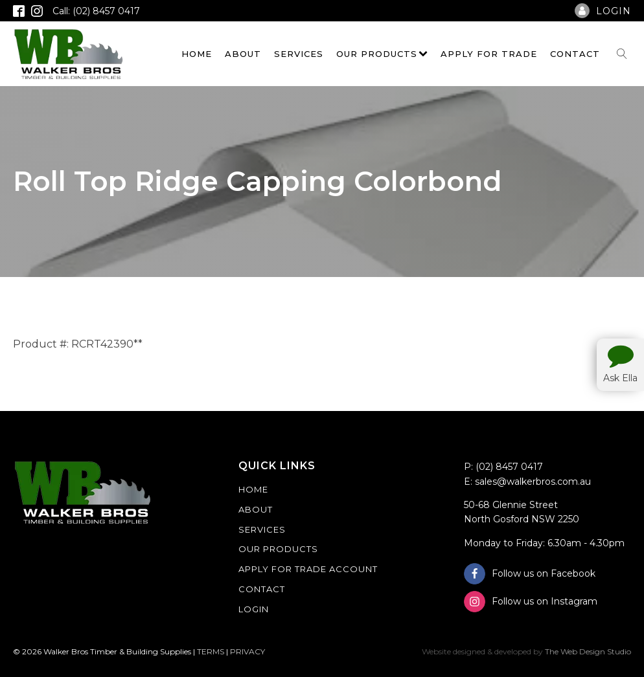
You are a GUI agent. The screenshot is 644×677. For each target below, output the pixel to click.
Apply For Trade (489, 54)
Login (253, 609)
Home (196, 54)
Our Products (382, 54)
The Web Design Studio (588, 651)
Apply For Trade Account (308, 569)
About (243, 54)
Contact (575, 54)
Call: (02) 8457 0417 (96, 11)
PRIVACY (247, 651)
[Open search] (622, 54)
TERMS (210, 651)
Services (298, 54)
